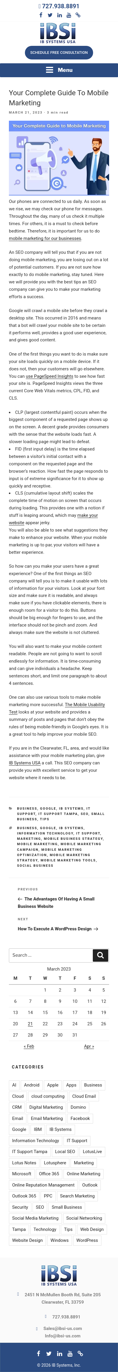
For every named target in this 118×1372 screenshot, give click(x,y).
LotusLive (92, 1151)
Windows (59, 1240)
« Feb (29, 1046)
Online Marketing (83, 1173)
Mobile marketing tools (68, 860)
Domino (78, 1107)
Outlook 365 (24, 1196)
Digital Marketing (46, 1107)
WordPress (87, 1240)
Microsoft (21, 1173)
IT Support (88, 833)
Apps (71, 1085)
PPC (48, 1196)
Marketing (29, 839)
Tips (45, 819)
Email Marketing (47, 1118)
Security (20, 1207)
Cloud (18, 1096)
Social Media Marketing (35, 1218)
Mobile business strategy (73, 839)
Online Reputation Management (43, 1185)
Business (27, 809)
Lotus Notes (24, 1163)
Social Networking (84, 1218)
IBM (38, 1129)
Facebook (80, 1118)
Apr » (89, 1046)
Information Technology (45, 833)
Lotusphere (55, 1163)
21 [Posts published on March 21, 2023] (30, 1023)
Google (48, 809)
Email (17, 1118)
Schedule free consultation (59, 52)
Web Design (92, 1229)
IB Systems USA (25, 763)
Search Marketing (77, 1196)
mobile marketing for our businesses (45, 238)
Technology (45, 1229)
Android (31, 1085)
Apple (52, 1085)
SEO (84, 814)
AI (14, 1085)
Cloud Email (84, 1096)
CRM (17, 1107)
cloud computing (48, 1096)
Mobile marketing (37, 844)
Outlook (90, 1185)
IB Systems (71, 809)
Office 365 (49, 1173)
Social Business (35, 866)
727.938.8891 (60, 6)
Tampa (19, 1229)
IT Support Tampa (58, 814)
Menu (59, 70)
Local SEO (65, 1151)
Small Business (67, 1207)
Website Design (27, 1240)
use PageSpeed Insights (49, 376)
